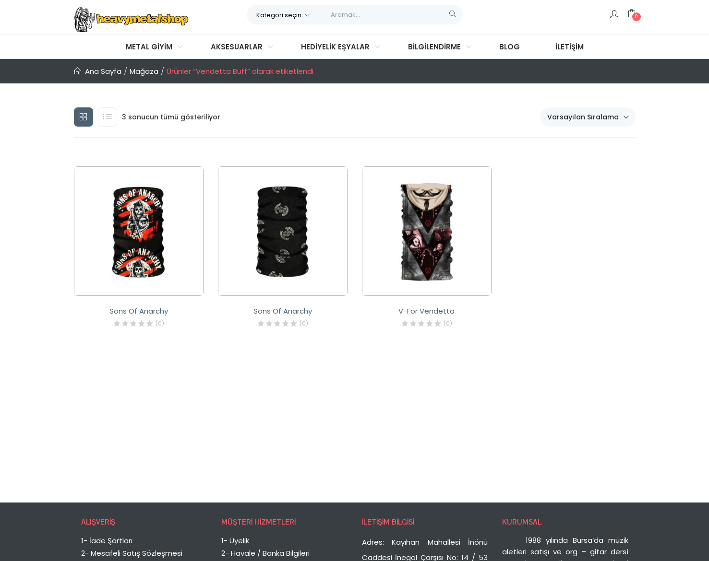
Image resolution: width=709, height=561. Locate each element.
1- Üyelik (235, 541)
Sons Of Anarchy (138, 311)
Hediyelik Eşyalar (336, 47)
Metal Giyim (150, 47)
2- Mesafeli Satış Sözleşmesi (131, 553)
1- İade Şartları (106, 541)
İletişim (569, 47)
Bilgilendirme (435, 47)
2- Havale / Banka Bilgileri (265, 553)
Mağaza (144, 71)
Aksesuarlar (237, 47)
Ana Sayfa (103, 71)
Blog (509, 47)
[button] (284, 14)
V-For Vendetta (426, 311)
